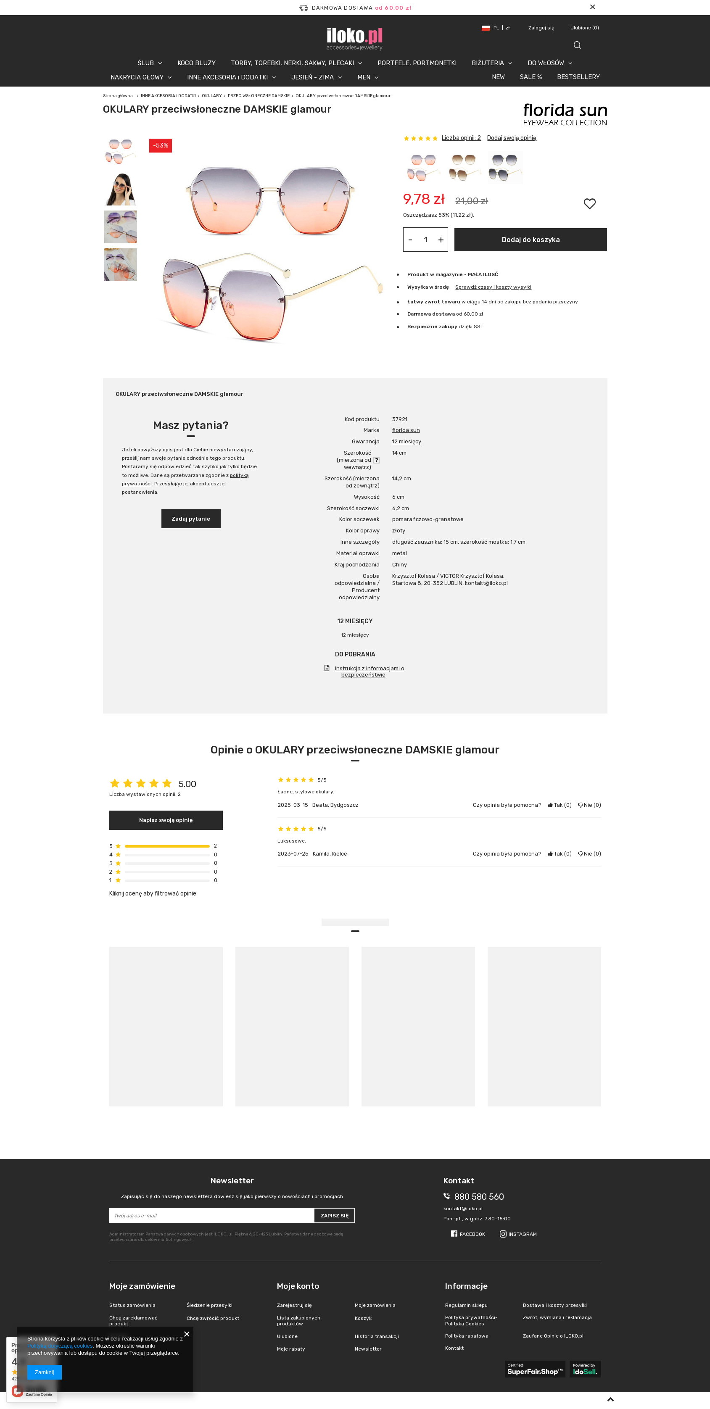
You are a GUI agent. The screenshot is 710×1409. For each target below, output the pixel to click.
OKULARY (212, 95)
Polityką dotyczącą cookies (59, 1346)
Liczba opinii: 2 (461, 138)
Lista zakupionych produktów (298, 1321)
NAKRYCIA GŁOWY (137, 77)
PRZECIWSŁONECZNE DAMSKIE (259, 95)
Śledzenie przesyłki (209, 1305)
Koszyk (363, 1318)
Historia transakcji (377, 1336)
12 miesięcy (406, 441)
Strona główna (118, 95)
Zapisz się (334, 1216)
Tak (560, 805)
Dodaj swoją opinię (511, 138)
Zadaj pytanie (191, 519)
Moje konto (298, 1286)
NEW (498, 77)
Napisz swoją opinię (166, 820)
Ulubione (584, 28)
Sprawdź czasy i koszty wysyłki (493, 287)
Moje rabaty (291, 1349)
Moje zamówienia (375, 1305)
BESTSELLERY (578, 77)
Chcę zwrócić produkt (213, 1318)
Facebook (472, 1234)
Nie (589, 805)
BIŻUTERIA (488, 63)
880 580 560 (479, 1197)
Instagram (523, 1234)
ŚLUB (145, 63)
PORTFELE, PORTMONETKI (417, 63)
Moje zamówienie (142, 1286)
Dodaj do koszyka (531, 240)
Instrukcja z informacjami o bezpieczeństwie (369, 671)
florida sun (406, 430)
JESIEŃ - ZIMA (312, 77)
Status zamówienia (132, 1305)
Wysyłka (417, 287)
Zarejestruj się (294, 1305)
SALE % (531, 77)
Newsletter (232, 1188)
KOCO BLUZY (196, 63)
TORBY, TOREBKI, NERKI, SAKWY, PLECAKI (292, 63)
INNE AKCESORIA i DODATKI (227, 77)
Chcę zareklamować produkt (133, 1321)
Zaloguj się (542, 28)
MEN (363, 77)
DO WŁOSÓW (546, 63)
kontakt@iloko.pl (463, 1208)
